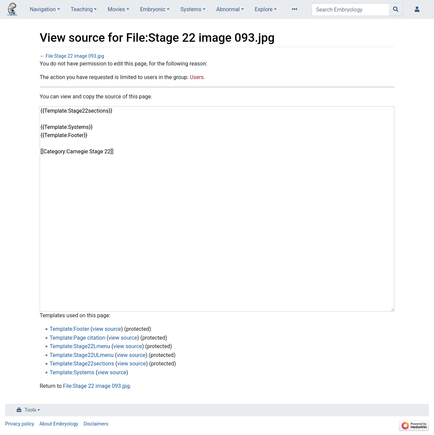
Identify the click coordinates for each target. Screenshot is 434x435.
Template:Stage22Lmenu (80, 346)
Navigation (43, 9)
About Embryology (58, 424)
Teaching (82, 9)
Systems (190, 9)
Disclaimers (95, 424)
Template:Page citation (77, 338)
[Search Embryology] (350, 9)
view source (107, 329)
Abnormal (228, 9)
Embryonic (152, 9)
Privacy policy (19, 424)
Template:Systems (72, 372)
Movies (116, 9)
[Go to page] (396, 9)
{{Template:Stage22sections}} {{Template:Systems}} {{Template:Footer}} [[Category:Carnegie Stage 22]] (217, 208)
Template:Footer (70, 329)
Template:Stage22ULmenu (82, 355)
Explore (264, 9)
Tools (30, 410)
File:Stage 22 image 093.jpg (74, 56)
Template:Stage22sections (82, 363)
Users (197, 77)
